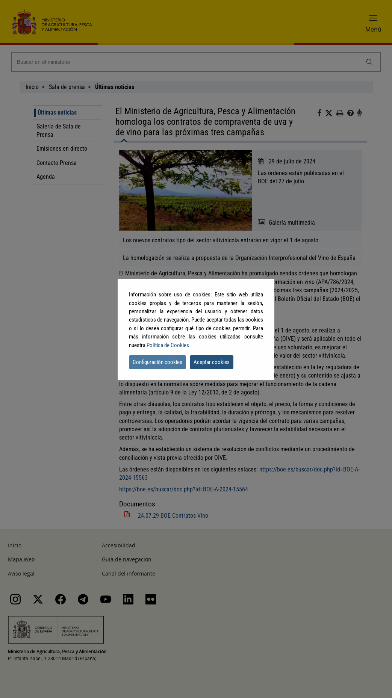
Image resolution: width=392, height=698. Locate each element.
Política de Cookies (168, 345)
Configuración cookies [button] (157, 362)
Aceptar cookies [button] (212, 362)
